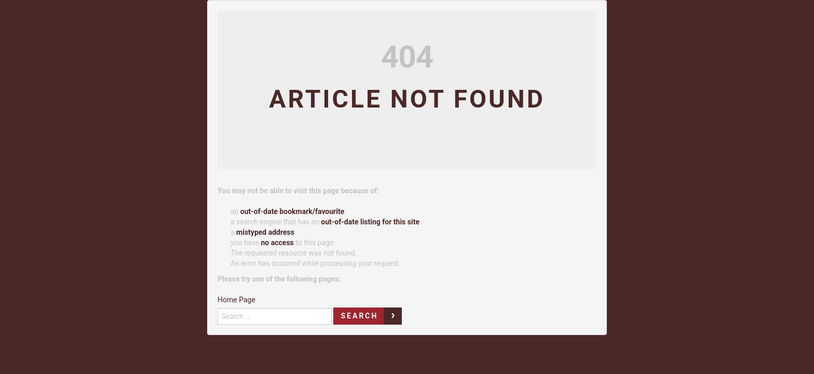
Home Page (236, 300)
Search (359, 316)
